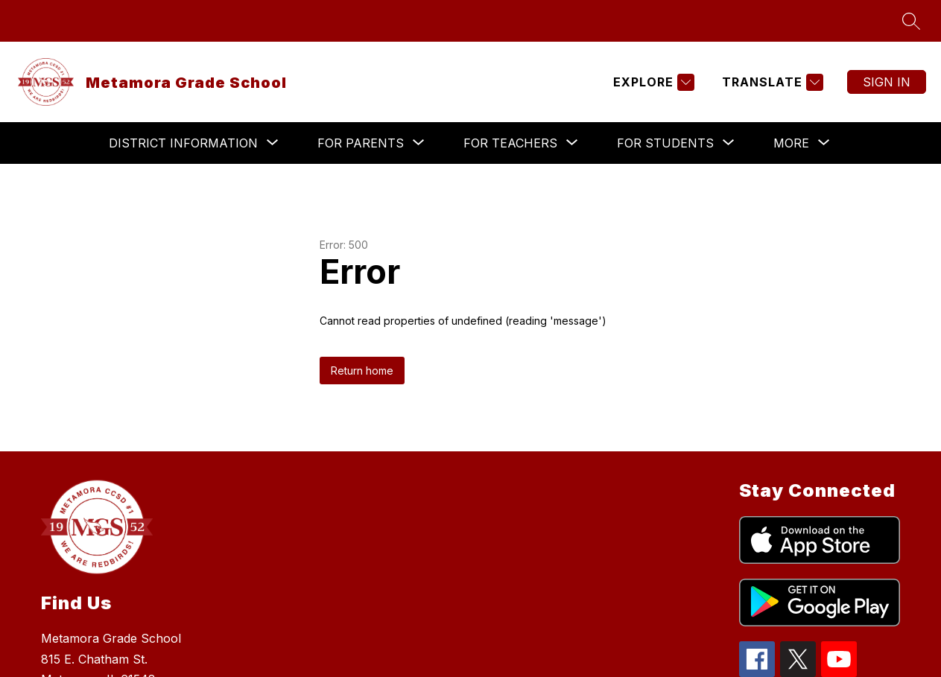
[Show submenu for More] (791, 143)
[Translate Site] (770, 82)
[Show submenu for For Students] (665, 143)
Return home (362, 370)
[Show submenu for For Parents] (360, 143)
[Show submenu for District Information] (183, 143)
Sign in (886, 81)
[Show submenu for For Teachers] (510, 143)
